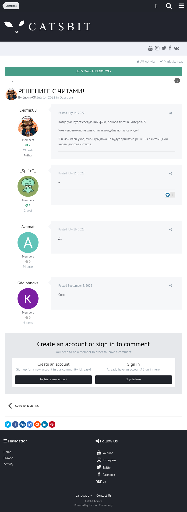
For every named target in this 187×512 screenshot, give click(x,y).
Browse (8, 458)
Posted (71, 113)
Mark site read (171, 61)
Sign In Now (133, 379)
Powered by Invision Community (93, 505)
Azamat (28, 226)
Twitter (104, 467)
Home (7, 452)
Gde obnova (28, 283)
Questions (67, 97)
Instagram (106, 459)
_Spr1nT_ (28, 170)
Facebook (105, 474)
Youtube (104, 452)
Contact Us (103, 495)
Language (84, 495)
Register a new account (53, 379)
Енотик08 (29, 97)
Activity (8, 464)
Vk (101, 481)
